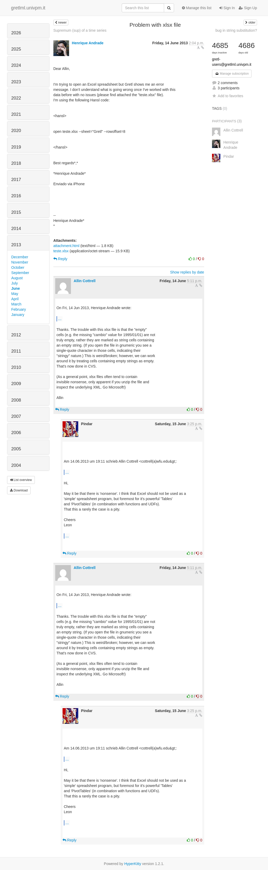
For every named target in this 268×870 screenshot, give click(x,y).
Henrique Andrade (88, 43)
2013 (16, 244)
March (16, 304)
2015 (16, 212)
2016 (16, 195)
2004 (16, 465)
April (15, 299)
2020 (16, 130)
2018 (16, 163)
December (19, 257)
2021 (16, 114)
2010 (16, 367)
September (20, 273)
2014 (16, 228)
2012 (16, 334)
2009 (16, 383)
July (14, 283)
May (14, 294)
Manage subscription (232, 73)
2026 (16, 32)
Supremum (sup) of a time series (80, 30)
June (15, 288)
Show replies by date (187, 272)
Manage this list (196, 8)
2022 (16, 98)
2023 (16, 81)
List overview (21, 480)
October (17, 267)
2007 (16, 416)
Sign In (227, 8)
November (19, 262)
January (17, 315)
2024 (16, 65)
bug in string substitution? (236, 30)
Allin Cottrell (85, 281)
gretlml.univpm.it (28, 7)
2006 (16, 432)
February (18, 309)
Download (19, 490)
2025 (16, 49)
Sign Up (248, 8)
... (60, 318)
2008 (16, 400)
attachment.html (66, 246)
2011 (16, 351)
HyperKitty (132, 864)
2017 (16, 179)
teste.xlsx (61, 251)
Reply (60, 259)
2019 (16, 147)
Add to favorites (227, 96)
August (17, 278)
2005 (16, 448)
